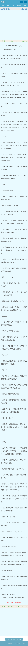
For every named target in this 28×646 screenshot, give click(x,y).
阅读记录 (19, 5)
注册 (26, 2)
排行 (3, 5)
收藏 (8, 5)
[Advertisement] (14, 25)
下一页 (17, 41)
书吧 (3, 2)
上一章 (3, 41)
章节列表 (10, 41)
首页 (3, 643)
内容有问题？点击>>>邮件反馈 (14, 639)
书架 (25, 5)
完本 (13, 5)
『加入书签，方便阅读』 (14, 602)
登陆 (21, 2)
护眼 (23, 8)
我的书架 (10, 643)
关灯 (26, 8)
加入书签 (24, 41)
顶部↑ (24, 643)
